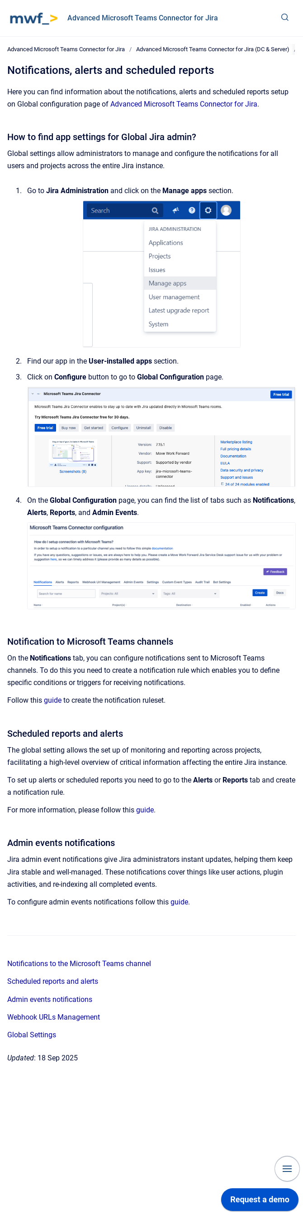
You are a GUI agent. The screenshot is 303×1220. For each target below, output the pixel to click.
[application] (260, 1202)
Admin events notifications (49, 999)
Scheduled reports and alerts (52, 981)
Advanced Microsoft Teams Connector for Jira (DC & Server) (212, 49)
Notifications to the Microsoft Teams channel (79, 963)
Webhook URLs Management (53, 1017)
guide (53, 700)
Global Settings (31, 1034)
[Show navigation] (287, 1169)
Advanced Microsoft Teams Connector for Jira (142, 18)
